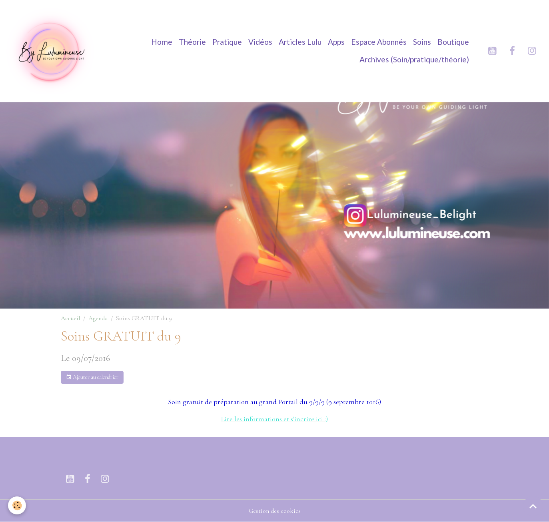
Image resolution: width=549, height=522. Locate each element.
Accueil (70, 318)
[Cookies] (17, 505)
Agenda (98, 318)
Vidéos (260, 41)
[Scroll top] (533, 506)
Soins (422, 41)
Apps (336, 41)
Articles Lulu (300, 41)
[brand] (51, 51)
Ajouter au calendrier (92, 377)
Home (161, 41)
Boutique (453, 41)
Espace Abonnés (379, 41)
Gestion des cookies (275, 511)
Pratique (227, 41)
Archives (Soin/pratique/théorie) (414, 59)
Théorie (192, 41)
